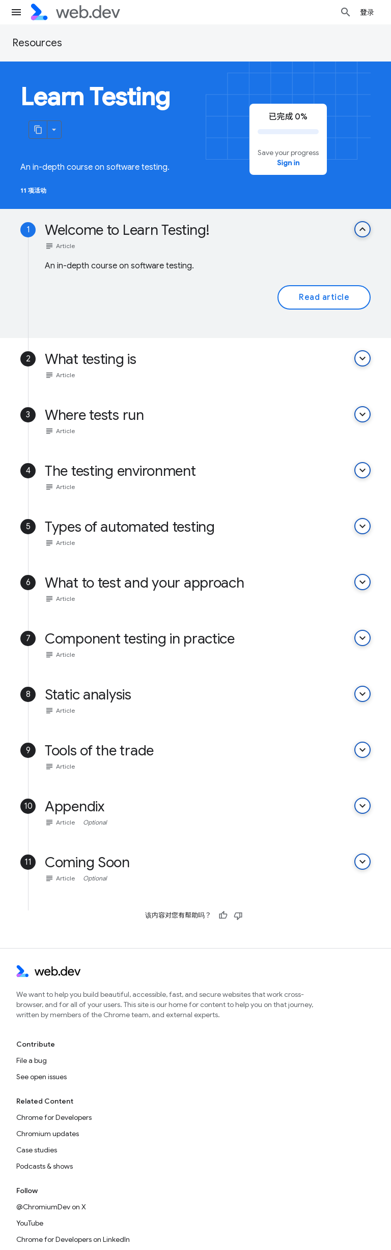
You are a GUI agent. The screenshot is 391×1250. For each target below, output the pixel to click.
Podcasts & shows (44, 1166)
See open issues (41, 1076)
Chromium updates (47, 1133)
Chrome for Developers (54, 1117)
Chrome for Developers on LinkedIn (73, 1239)
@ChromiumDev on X (51, 1206)
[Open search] (346, 12)
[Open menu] (16, 12)
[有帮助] (223, 915)
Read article (324, 297)
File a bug (31, 1060)
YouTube (29, 1223)
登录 (367, 12)
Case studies (36, 1149)
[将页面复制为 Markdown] (38, 129)
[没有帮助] (238, 915)
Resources (37, 43)
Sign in (288, 162)
